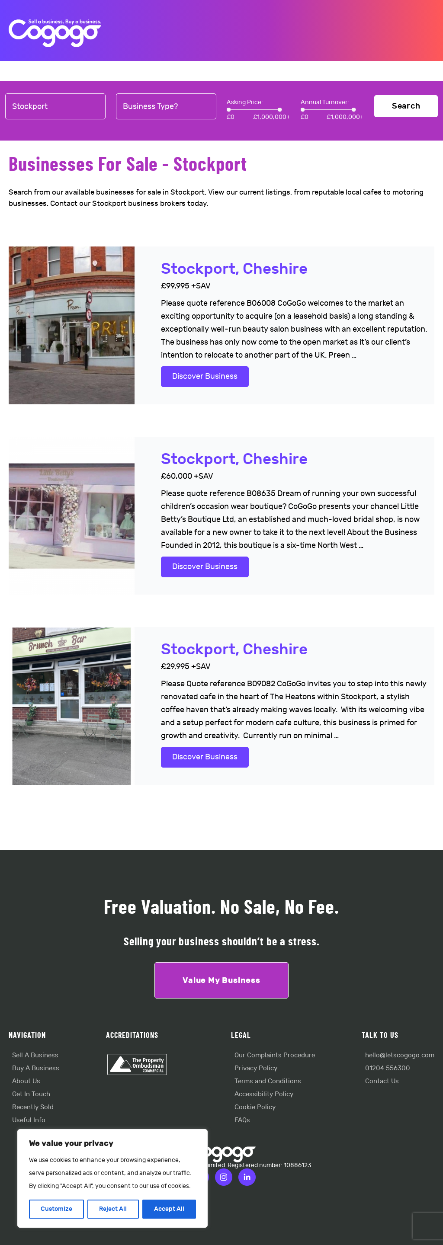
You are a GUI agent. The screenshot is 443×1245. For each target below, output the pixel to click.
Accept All (169, 1209)
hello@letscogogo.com (399, 1055)
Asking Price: (245, 102)
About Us (26, 1081)
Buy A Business (35, 1068)
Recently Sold (33, 1107)
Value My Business (221, 980)
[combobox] (55, 107)
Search (406, 106)
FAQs (242, 1120)
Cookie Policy (255, 1107)
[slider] (229, 110)
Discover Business (205, 376)
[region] (112, 1178)
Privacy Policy (255, 1068)
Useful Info (28, 1120)
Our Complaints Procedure (274, 1055)
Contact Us (382, 1081)
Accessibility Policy (263, 1094)
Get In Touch (31, 1094)
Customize (56, 1209)
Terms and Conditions (267, 1081)
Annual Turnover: (325, 102)
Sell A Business (35, 1055)
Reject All (113, 1209)
